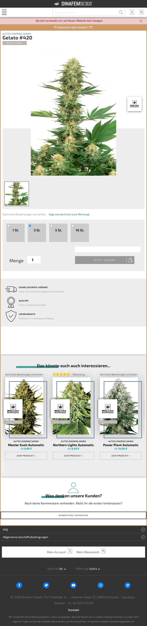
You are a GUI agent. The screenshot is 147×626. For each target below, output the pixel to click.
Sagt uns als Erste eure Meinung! (69, 214)
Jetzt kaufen (107, 260)
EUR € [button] (94, 569)
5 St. (58, 230)
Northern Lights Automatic (73, 445)
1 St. (15, 230)
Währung (82, 568)
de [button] (61, 569)
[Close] (141, 21)
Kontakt (73, 610)
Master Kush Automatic (26, 445)
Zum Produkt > (26, 456)
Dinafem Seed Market (73, 27)
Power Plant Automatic (120, 445)
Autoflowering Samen (16, 34)
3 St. (37, 230)
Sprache (52, 568)
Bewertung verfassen (73, 515)
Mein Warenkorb (140, 12)
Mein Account (131, 12)
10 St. (80, 230)
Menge (16, 260)
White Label (15, 43)
